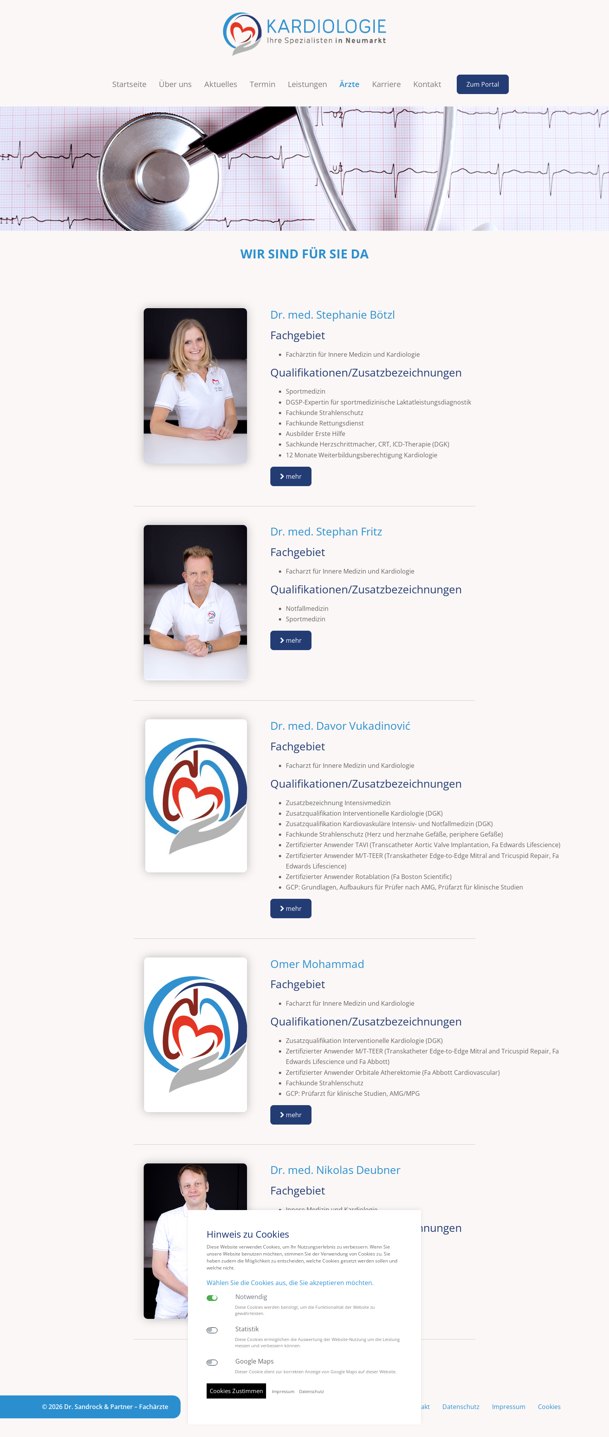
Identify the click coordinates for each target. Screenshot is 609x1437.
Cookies (549, 1406)
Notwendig (251, 1297)
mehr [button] (291, 476)
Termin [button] (262, 84)
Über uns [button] (175, 84)
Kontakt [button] (427, 84)
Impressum (508, 1406)
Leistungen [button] (307, 84)
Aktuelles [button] (220, 84)
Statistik (247, 1329)
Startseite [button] (129, 84)
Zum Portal (482, 84)
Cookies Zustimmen (236, 1391)
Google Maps (254, 1361)
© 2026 (105, 1406)
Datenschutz (461, 1406)
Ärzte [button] (349, 84)
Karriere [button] (386, 84)
